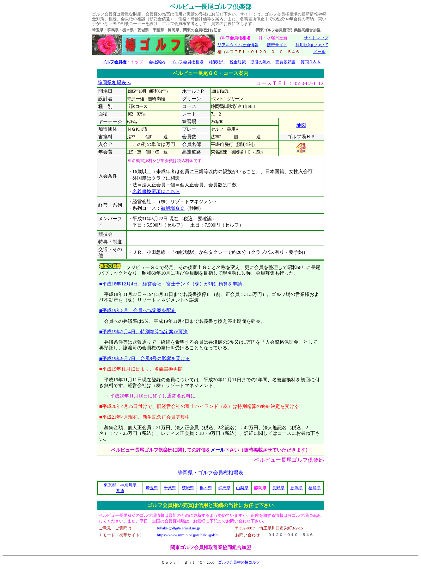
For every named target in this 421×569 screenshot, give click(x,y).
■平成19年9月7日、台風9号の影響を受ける (144, 358)
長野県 (278, 487)
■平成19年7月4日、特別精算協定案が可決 (143, 331)
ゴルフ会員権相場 (187, 61)
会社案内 (157, 61)
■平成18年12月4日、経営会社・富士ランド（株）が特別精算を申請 (170, 283)
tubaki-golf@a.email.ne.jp (178, 528)
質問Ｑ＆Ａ (311, 61)
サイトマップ (316, 37)
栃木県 (206, 487)
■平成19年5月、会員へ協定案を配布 (137, 310)
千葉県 (170, 487)
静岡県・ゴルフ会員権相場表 (210, 472)
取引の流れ (260, 61)
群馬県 (224, 487)
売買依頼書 (285, 61)
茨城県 (188, 487)
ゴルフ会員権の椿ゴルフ (239, 562)
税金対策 (237, 61)
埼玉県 (152, 487)
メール (319, 51)
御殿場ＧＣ (173, 208)
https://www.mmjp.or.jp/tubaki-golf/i (187, 535)
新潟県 (296, 487)
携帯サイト (277, 44)
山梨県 (242, 487)
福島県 (314, 487)
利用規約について (312, 44)
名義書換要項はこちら (156, 191)
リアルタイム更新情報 (238, 44)
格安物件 (217, 61)
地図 (301, 125)
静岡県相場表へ (114, 82)
